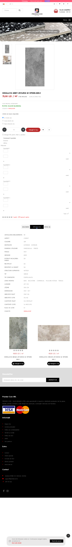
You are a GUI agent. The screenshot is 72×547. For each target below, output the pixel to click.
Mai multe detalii (16, 543)
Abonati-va (52, 380)
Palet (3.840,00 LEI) (8, 124)
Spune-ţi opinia (23, 217)
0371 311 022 (8, 481)
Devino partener (9, 461)
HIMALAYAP (11, 108)
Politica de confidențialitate (12, 430)
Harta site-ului (8, 464)
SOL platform (8, 441)
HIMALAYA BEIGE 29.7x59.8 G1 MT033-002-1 (18, 358)
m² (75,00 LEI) (7, 118)
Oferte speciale (9, 455)
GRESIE (18, 32)
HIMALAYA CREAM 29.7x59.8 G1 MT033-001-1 (53, 358)
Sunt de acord (56, 541)
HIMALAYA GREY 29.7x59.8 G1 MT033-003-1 (42, 32)
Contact (7, 453)
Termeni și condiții (9, 432)
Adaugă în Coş (33, 130)
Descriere (25, 227)
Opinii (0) (47, 227)
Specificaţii (37, 227)
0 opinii (15, 217)
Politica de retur (9, 435)
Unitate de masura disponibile (10, 114)
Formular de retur (9, 458)
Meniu (65, 20)
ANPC (6, 438)
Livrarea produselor (10, 427)
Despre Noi (8, 424)
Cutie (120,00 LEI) (7, 121)
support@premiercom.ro (11, 479)
